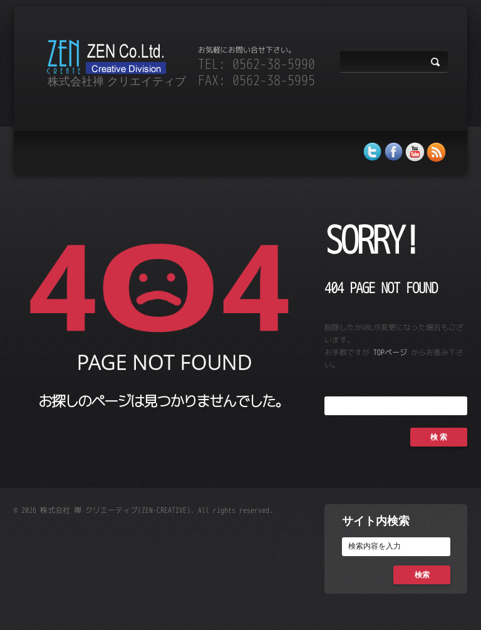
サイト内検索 (376, 520)
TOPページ (390, 352)
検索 (422, 574)
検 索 (438, 436)
